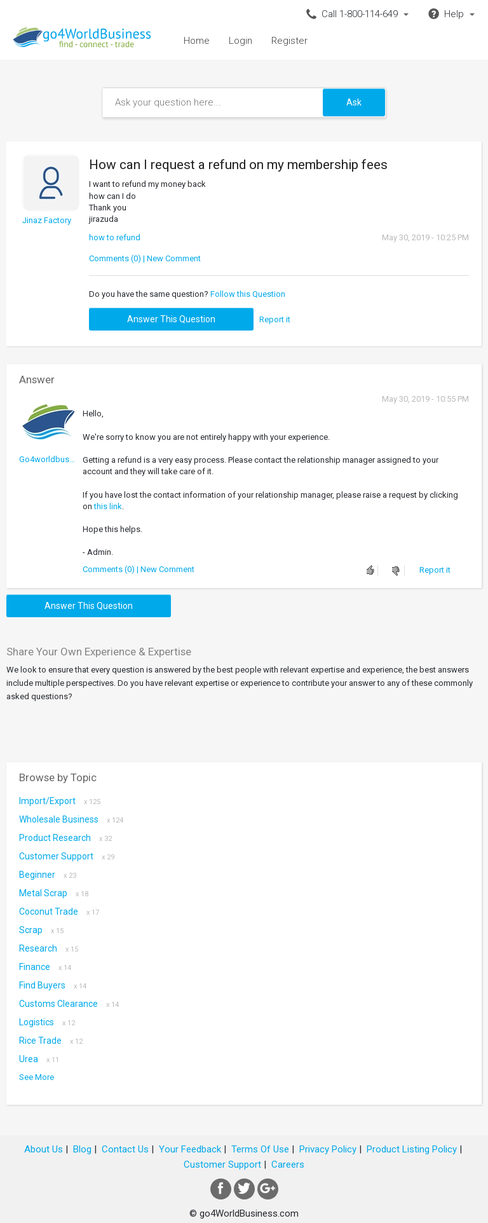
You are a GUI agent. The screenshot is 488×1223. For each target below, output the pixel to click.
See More (36, 1077)
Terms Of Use (260, 1149)
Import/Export (59, 801)
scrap (41, 930)
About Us (43, 1149)
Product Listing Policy (412, 1149)
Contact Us (125, 1149)
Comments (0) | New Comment (145, 258)
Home (197, 40)
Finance (45, 967)
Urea (39, 1059)
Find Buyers (52, 985)
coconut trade (59, 911)
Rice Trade (51, 1040)
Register (289, 40)
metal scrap (53, 893)
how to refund (114, 237)
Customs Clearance (69, 1004)
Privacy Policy (327, 1149)
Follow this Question (247, 294)
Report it (274, 319)
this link (108, 506)
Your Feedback (190, 1149)
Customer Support (66, 856)
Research (48, 948)
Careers (287, 1164)
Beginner (47, 875)
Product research (65, 838)
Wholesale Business (71, 819)
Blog (82, 1149)
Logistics (47, 1022)
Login (240, 40)
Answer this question (171, 319)
